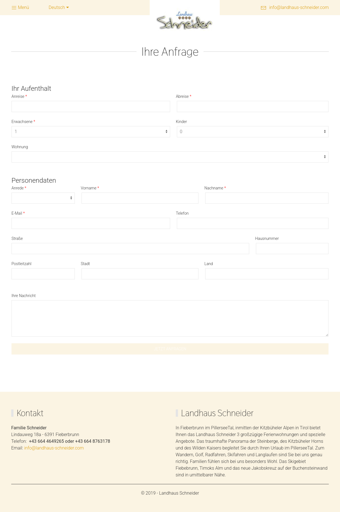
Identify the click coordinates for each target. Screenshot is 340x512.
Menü (20, 8)
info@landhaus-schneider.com (299, 7)
